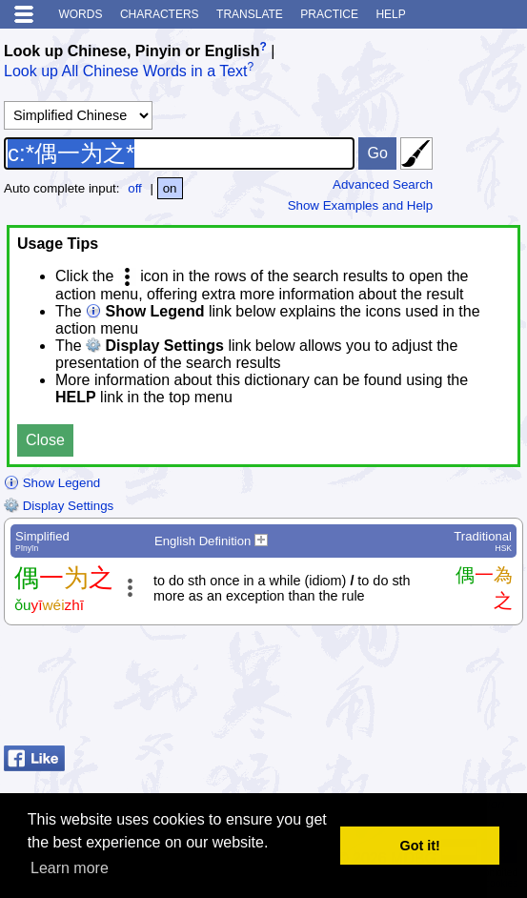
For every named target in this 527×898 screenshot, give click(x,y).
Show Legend (52, 483)
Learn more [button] (69, 868)
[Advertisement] (370, 690)
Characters (159, 14)
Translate (249, 14)
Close (45, 440)
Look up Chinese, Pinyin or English (131, 51)
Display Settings (58, 506)
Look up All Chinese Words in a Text (126, 72)
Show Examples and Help (361, 205)
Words (80, 14)
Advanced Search (383, 184)
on (170, 188)
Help (390, 14)
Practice (329, 14)
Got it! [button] (420, 845)
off (135, 188)
